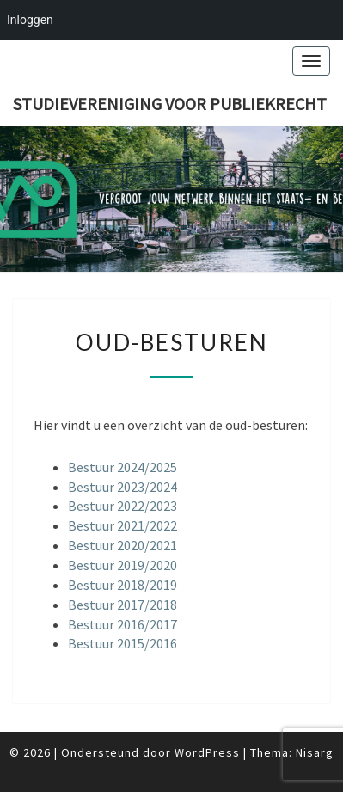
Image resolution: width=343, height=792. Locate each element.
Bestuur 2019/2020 (122, 565)
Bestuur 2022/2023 (122, 505)
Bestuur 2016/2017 (122, 624)
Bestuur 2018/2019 (122, 584)
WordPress (207, 752)
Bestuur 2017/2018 (122, 604)
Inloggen (30, 20)
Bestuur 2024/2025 (122, 467)
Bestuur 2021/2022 (122, 525)
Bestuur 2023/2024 (122, 486)
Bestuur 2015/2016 (122, 643)
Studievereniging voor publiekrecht (170, 103)
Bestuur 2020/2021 (122, 545)
